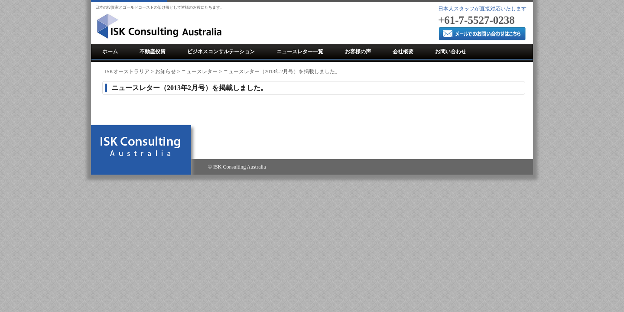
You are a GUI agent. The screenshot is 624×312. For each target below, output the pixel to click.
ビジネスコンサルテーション (221, 52)
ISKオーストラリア (127, 71)
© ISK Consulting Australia (237, 167)
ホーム (110, 52)
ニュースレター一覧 (299, 52)
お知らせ (165, 71)
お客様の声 (358, 52)
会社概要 (403, 52)
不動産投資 (153, 52)
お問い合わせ (450, 52)
